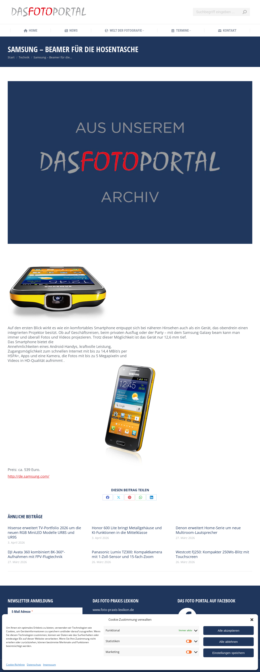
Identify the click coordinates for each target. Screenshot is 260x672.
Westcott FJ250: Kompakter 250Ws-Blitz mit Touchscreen (212, 554)
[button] (252, 620)
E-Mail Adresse (22, 611)
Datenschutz (34, 664)
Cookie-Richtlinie (15, 664)
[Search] (221, 12)
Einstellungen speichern (228, 653)
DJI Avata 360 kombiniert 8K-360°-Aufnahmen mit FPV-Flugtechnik (36, 554)
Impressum (49, 664)
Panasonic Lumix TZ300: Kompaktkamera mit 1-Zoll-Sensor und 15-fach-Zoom (127, 554)
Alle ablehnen (228, 641)
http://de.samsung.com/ (28, 476)
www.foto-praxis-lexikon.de (113, 609)
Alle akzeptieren (228, 630)
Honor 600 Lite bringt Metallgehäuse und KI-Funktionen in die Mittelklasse (127, 530)
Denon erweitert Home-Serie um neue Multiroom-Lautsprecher (208, 530)
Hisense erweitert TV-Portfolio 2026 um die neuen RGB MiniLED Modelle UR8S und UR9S (44, 533)
